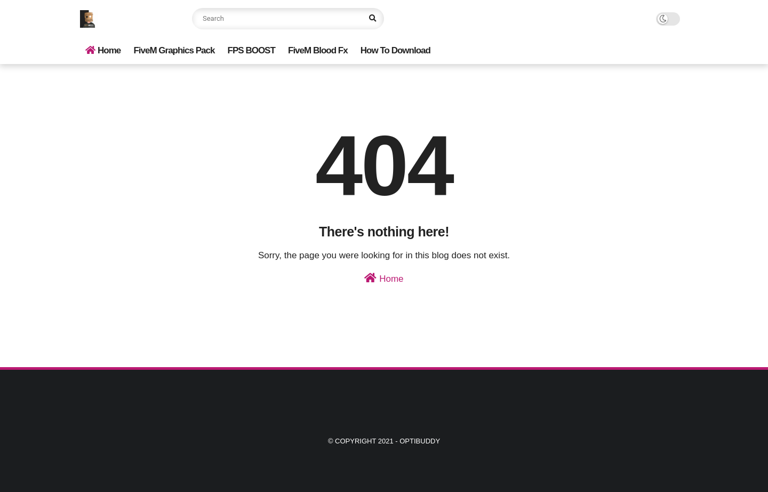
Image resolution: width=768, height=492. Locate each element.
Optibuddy (419, 441)
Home (103, 50)
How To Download (395, 50)
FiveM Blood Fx (318, 50)
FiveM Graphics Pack (173, 50)
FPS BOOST (251, 50)
